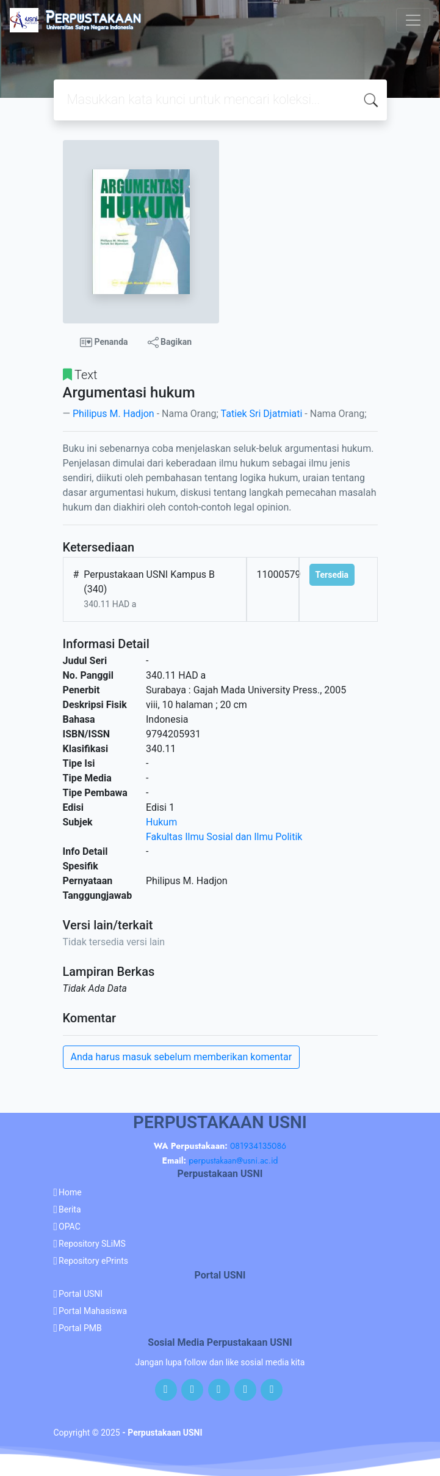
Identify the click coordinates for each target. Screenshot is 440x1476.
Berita (70, 1209)
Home (70, 1192)
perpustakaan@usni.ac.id (233, 1160)
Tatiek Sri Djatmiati (262, 413)
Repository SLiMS (92, 1243)
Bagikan (170, 342)
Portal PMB (80, 1328)
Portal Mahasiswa (93, 1311)
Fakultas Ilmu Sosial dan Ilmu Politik (224, 837)
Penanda (104, 342)
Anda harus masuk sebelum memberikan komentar (181, 1057)
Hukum (161, 822)
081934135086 (258, 1146)
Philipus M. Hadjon (113, 413)
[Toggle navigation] (413, 20)
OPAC (70, 1226)
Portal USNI (81, 1294)
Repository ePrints (93, 1260)
